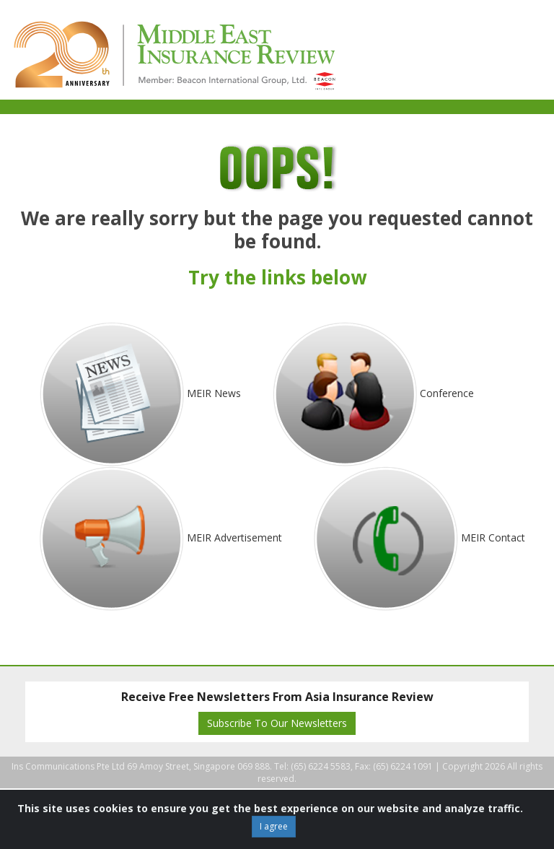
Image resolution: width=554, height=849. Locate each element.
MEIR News (214, 393)
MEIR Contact (493, 537)
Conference (447, 393)
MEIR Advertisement (234, 537)
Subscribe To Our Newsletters (277, 723)
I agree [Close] (274, 826)
